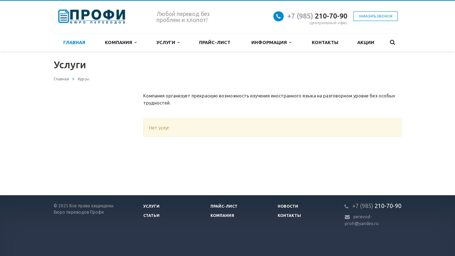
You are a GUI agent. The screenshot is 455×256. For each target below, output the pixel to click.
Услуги (168, 42)
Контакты (325, 42)
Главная (74, 42)
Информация (271, 42)
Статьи (151, 215)
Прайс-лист (214, 42)
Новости (288, 206)
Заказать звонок (375, 16)
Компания (120, 42)
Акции (365, 42)
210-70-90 (317, 16)
